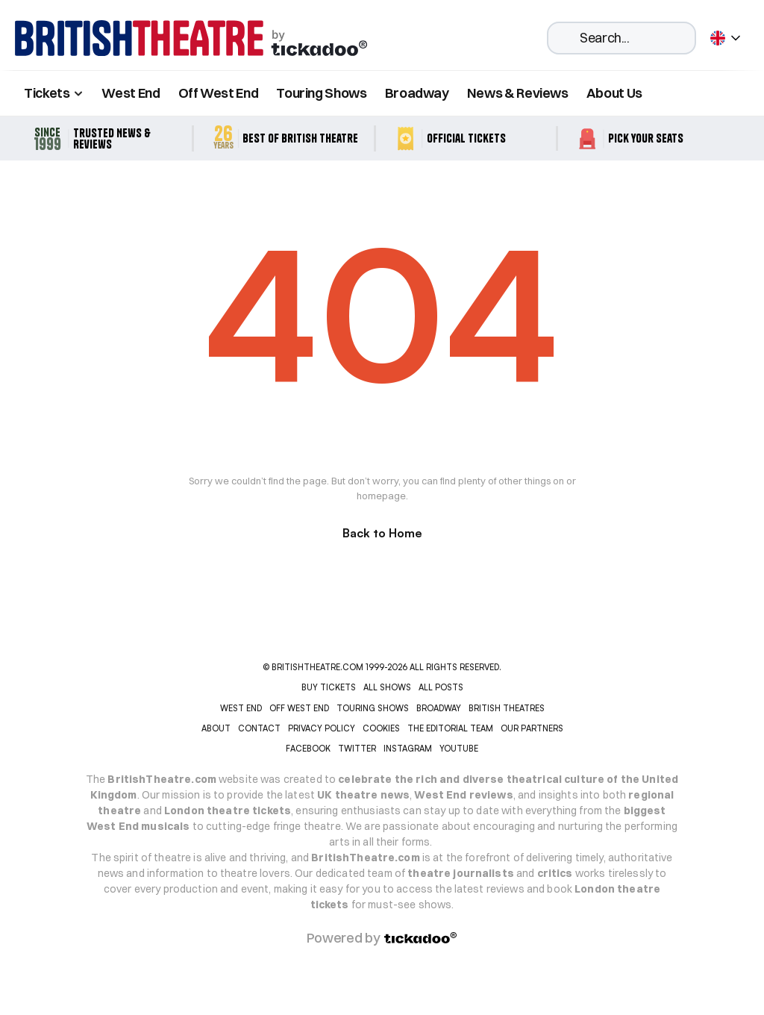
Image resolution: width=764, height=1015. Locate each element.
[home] (191, 38)
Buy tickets (328, 687)
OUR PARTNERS (532, 728)
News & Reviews (518, 93)
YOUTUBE (458, 748)
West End (130, 93)
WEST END (241, 708)
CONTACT (259, 728)
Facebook (308, 748)
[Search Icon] (621, 38)
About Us (614, 93)
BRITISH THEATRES (507, 708)
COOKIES (381, 728)
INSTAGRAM (407, 748)
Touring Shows (321, 93)
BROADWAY (438, 708)
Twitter (357, 748)
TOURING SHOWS (372, 708)
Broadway (417, 93)
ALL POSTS (441, 687)
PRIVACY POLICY (321, 728)
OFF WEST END (299, 708)
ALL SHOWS (387, 687)
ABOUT (216, 728)
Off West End (218, 93)
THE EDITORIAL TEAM (450, 728)
